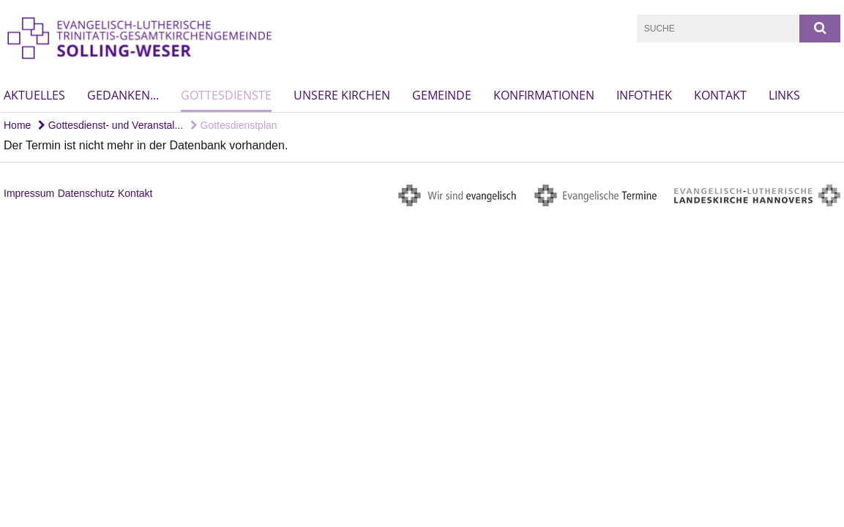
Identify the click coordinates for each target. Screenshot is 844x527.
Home (17, 125)
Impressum (29, 193)
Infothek (644, 95)
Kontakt (720, 95)
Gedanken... (123, 95)
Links (784, 95)
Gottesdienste (226, 95)
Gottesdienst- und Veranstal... (110, 125)
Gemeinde (441, 95)
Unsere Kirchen (342, 95)
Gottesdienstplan (233, 125)
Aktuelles (34, 95)
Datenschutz (86, 193)
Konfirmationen (543, 95)
